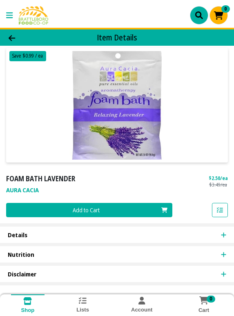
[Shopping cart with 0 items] (218, 15)
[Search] (199, 15)
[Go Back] (34, 38)
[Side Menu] (9, 15)
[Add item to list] (220, 210)
